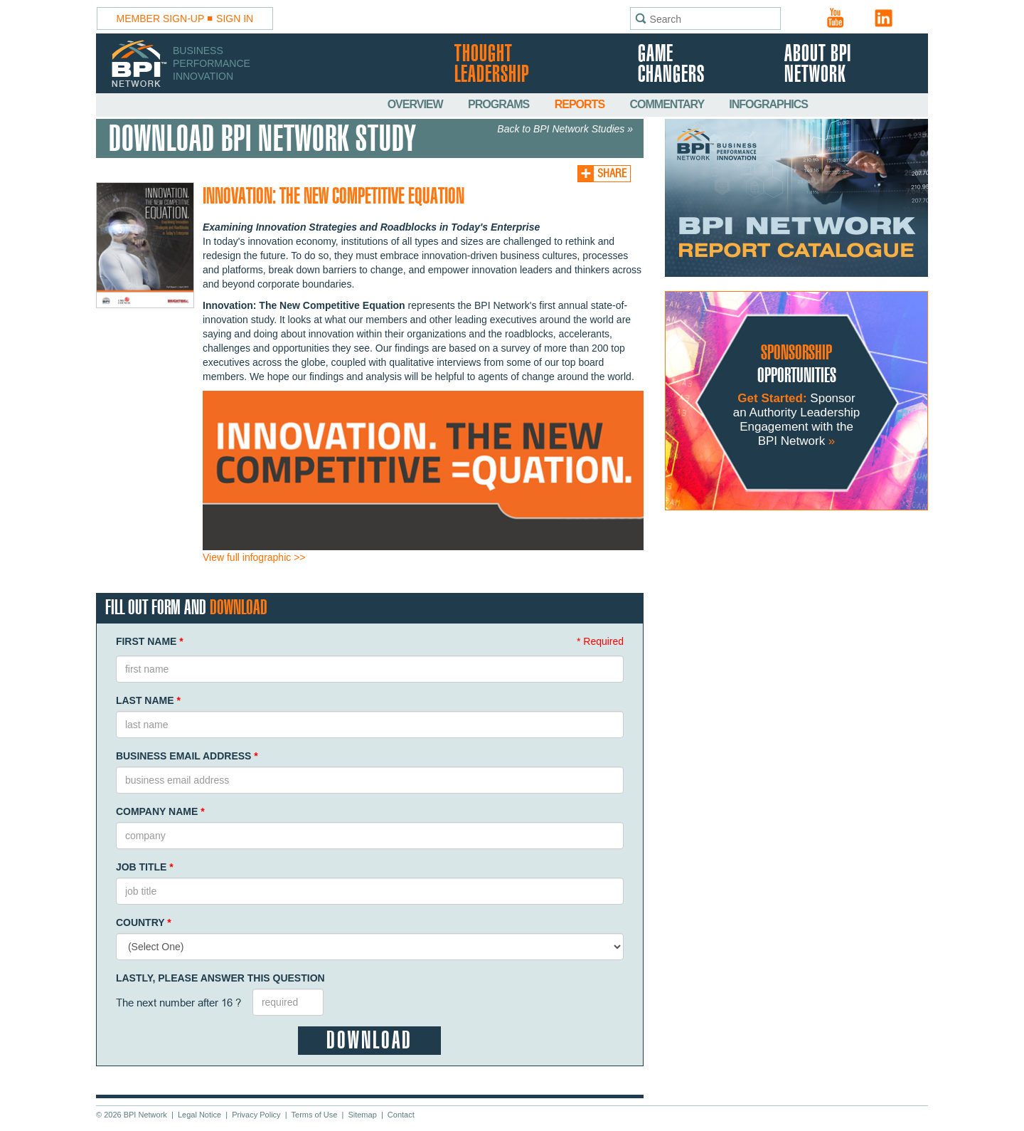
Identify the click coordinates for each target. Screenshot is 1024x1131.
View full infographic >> (254, 557)
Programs (500, 104)
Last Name (148, 700)
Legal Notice (199, 1114)
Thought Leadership (491, 64)
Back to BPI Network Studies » (565, 129)
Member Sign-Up (161, 18)
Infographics (768, 104)
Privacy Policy (256, 1114)
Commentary (668, 104)
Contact (401, 1114)
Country (143, 922)
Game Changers (671, 64)
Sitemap (362, 1114)
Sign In (234, 18)
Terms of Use (315, 1114)
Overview (416, 104)
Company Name (160, 811)
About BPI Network (817, 64)
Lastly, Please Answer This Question (220, 978)
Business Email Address (187, 756)
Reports (581, 104)
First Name (149, 641)
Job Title (145, 867)
